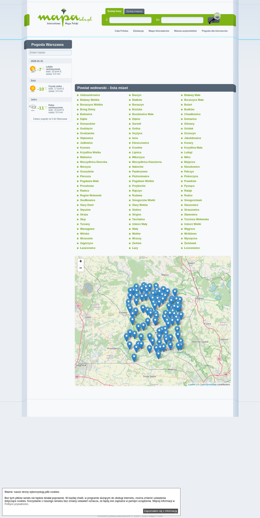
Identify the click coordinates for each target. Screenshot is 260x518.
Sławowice (191, 214)
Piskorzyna (191, 176)
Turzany (85, 224)
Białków (137, 99)
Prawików (190, 181)
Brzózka (137, 109)
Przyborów (139, 185)
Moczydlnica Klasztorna (147, 162)
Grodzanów (87, 133)
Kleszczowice (140, 142)
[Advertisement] (156, 61)
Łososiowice (192, 248)
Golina (136, 128)
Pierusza (85, 176)
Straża (84, 214)
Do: (158, 19)
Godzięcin (86, 128)
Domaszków (87, 123)
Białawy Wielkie (90, 99)
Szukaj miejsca (134, 11)
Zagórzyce (86, 243)
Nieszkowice (192, 166)
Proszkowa (87, 185)
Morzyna (85, 166)
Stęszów (85, 209)
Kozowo (85, 147)
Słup (83, 219)
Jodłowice (86, 142)
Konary (188, 142)
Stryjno (136, 214)
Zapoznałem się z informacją (160, 511)
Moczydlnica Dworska (93, 162)
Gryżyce (137, 133)
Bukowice (86, 114)
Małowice (86, 157)
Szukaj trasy (114, 11)
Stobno (136, 209)
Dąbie (83, 119)
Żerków (136, 243)
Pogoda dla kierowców (215, 31)
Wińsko (85, 233)
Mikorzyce (138, 157)
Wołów (136, 233)
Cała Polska (121, 31)
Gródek (188, 128)
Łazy (135, 248)
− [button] (80, 268)
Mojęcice (189, 162)
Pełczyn (189, 171)
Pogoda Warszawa (47, 45)
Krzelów (137, 147)
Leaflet (191, 384)
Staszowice (191, 205)
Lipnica (136, 152)
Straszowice (191, 209)
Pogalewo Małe (89, 181)
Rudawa (137, 195)
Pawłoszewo (140, 171)
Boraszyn (138, 104)
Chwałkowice (192, 114)
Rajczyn (137, 190)
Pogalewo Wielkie (143, 181)
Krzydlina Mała (193, 147)
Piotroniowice (140, 176)
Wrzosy (136, 238)
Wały (135, 228)
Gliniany (189, 123)
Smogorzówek (193, 200)
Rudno (188, 195)
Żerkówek (190, 243)
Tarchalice (138, 219)
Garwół (136, 123)
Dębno (136, 119)
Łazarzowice (88, 248)
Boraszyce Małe (194, 99)
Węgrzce (189, 228)
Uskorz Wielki (192, 224)
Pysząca (189, 185)
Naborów (137, 166)
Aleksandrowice (90, 95)
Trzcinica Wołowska (196, 219)
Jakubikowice (192, 138)
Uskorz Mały (139, 224)
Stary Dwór (87, 205)
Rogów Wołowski (90, 195)
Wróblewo (190, 233)
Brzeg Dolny (87, 109)
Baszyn (136, 95)
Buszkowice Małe (143, 114)
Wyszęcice (191, 238)
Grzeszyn (190, 133)
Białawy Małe (192, 95)
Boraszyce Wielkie (91, 104)
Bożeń (188, 104)
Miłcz (187, 157)
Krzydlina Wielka (90, 152)
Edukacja (138, 31)
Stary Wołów (140, 205)
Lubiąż (188, 152)
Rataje (188, 190)
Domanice (190, 119)
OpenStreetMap (208, 384)
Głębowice (86, 138)
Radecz (84, 190)
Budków (189, 109)
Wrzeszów (86, 238)
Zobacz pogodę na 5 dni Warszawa (50, 119)
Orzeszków (87, 171)
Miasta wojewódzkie (185, 31)
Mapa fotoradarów (159, 31)
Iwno (135, 138)
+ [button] (80, 261)
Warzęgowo (87, 228)
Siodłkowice (87, 200)
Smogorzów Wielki (143, 200)
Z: (107, 19)
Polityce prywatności (16, 504)
